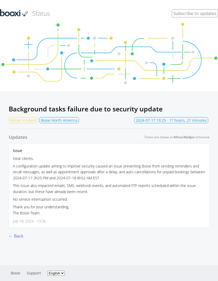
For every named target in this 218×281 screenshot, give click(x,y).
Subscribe (194, 13)
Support (34, 272)
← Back (16, 236)
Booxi (15, 272)
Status (25, 13)
